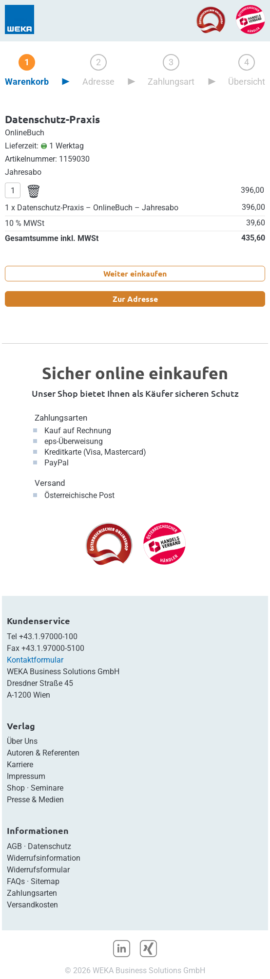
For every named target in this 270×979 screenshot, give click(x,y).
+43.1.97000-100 (48, 636)
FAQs (16, 881)
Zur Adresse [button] (135, 299)
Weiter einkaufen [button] (135, 273)
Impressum (26, 776)
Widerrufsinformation (43, 858)
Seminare (47, 788)
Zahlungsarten (61, 418)
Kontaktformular (35, 660)
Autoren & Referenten (43, 752)
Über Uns (22, 741)
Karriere (20, 764)
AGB (14, 846)
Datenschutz (49, 846)
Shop (16, 788)
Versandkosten (32, 904)
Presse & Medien (35, 799)
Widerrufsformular (38, 869)
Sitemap (45, 881)
